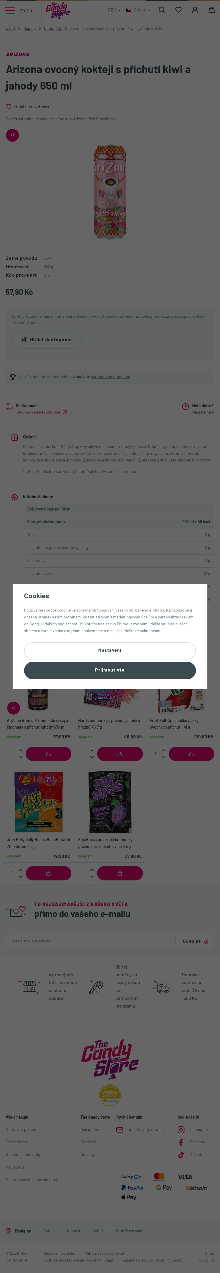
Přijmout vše (110, 670)
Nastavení (110, 650)
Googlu (36, 623)
